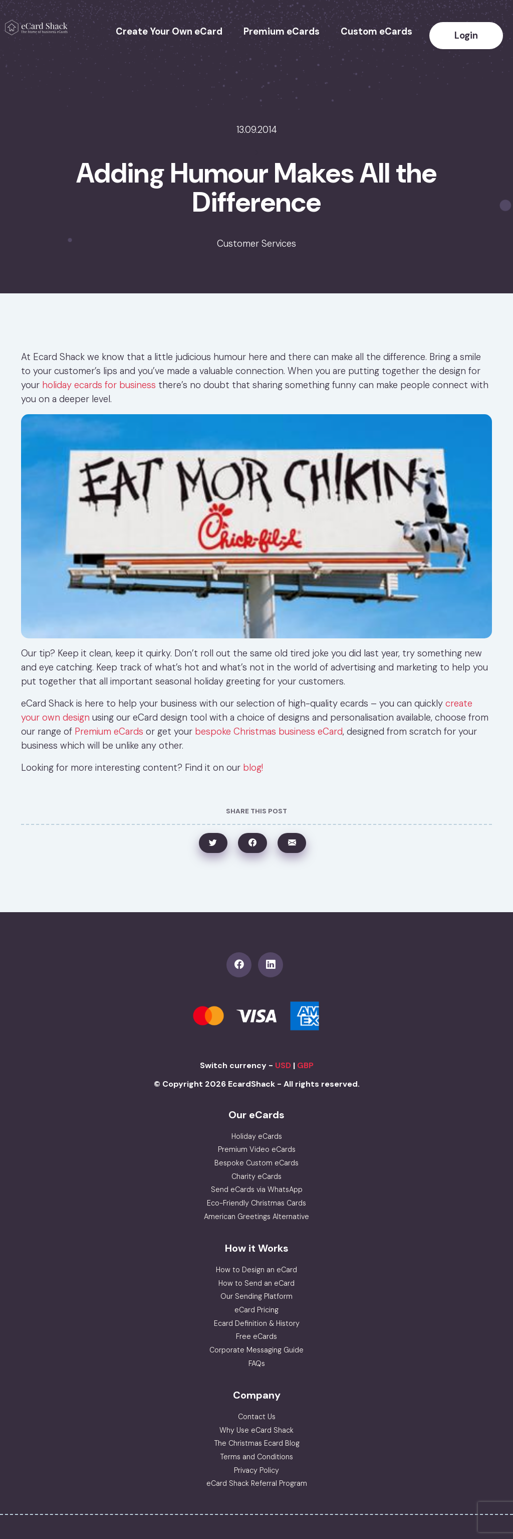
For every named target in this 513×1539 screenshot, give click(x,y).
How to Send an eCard (256, 1283)
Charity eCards (256, 1176)
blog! (253, 768)
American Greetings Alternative (256, 1216)
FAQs (256, 1363)
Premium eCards (281, 32)
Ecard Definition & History (257, 1323)
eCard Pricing (256, 1309)
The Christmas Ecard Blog (257, 1443)
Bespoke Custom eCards (256, 1162)
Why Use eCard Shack (256, 1430)
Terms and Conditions (256, 1456)
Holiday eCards (256, 1136)
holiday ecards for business (99, 385)
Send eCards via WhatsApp (257, 1189)
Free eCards (256, 1336)
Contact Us (257, 1416)
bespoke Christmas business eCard (269, 732)
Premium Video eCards (257, 1149)
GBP (305, 1065)
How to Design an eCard (256, 1269)
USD (283, 1065)
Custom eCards (376, 32)
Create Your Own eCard (169, 32)
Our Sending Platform (256, 1296)
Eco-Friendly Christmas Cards (256, 1203)
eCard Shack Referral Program (256, 1483)
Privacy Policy (256, 1470)
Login (466, 36)
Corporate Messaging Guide (256, 1349)
